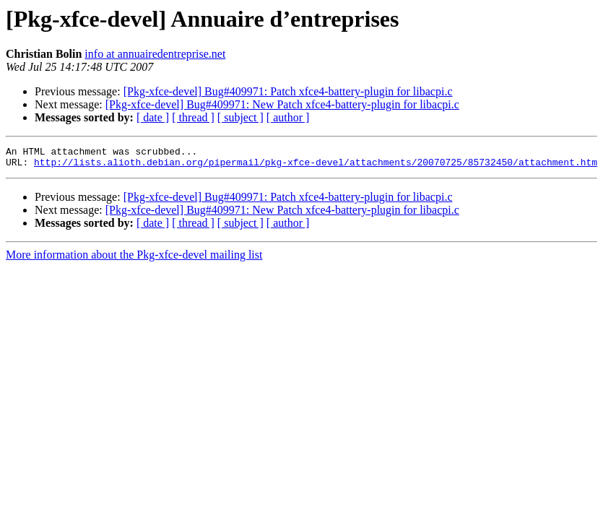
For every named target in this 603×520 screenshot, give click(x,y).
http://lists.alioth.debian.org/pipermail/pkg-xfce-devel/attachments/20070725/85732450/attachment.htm (315, 166)
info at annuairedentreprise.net (154, 54)
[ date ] (152, 117)
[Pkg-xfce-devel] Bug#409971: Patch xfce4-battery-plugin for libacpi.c (288, 91)
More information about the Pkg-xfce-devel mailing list (134, 259)
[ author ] (288, 117)
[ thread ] (193, 117)
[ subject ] (240, 117)
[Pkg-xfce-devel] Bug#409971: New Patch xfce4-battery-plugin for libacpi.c (282, 104)
